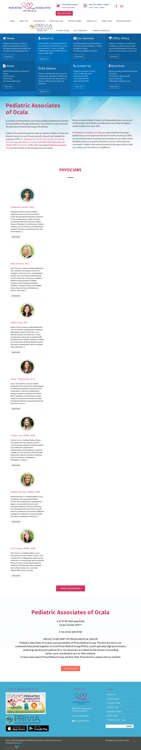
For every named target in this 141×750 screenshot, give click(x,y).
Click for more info (70, 669)
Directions (118, 66)
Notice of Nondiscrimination (16, 740)
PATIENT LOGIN (62, 31)
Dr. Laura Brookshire (20, 142)
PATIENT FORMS (74, 21)
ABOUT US (24, 21)
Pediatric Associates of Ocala (88, 132)
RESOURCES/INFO (124, 21)
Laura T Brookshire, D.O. (23, 379)
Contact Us (84, 66)
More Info (8, 56)
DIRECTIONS (107, 21)
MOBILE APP (42, 31)
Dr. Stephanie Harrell (30, 139)
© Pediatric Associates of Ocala (120, 740)
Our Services (85, 38)
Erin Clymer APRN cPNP (27, 145)
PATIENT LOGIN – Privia (116, 720)
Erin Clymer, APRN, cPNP (23, 548)
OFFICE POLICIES (56, 21)
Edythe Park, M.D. (19, 322)
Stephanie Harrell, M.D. (22, 207)
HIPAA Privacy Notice (36, 740)
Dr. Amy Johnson (47, 139)
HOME (12, 21)
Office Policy (121, 38)
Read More (16, 237)
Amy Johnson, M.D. (20, 263)
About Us (47, 38)
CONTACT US (91, 21)
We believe (48, 68)
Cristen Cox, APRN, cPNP (23, 435)
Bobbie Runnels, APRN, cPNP (25, 492)
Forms (10, 66)
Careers (48, 740)
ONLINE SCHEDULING (101, 31)
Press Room (56, 740)
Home (10, 38)
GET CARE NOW (80, 31)
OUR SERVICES (39, 21)
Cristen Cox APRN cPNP (40, 142)
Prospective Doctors (13, 743)
